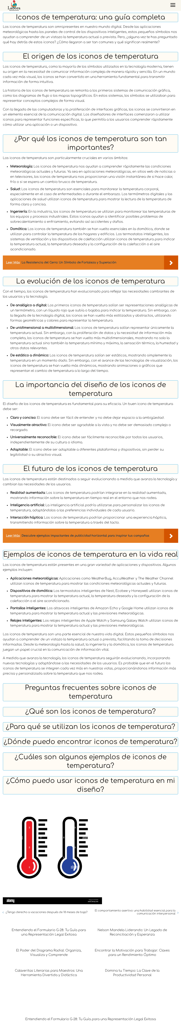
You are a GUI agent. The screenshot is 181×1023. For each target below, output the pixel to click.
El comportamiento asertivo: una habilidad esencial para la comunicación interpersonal (135, 912)
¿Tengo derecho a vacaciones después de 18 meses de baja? (46, 912)
